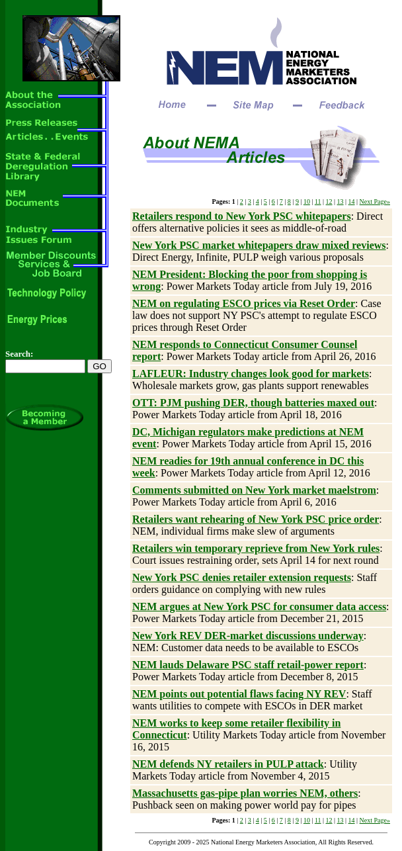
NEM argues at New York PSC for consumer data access (259, 606)
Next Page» (375, 201)
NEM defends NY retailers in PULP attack (228, 764)
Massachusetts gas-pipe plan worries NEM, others (245, 793)
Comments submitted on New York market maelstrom (254, 490)
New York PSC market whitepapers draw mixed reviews (259, 245)
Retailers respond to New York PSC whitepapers (241, 216)
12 (329, 201)
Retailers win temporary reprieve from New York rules (256, 548)
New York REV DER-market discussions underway (248, 635)
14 (351, 201)
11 (318, 201)
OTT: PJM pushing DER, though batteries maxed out (253, 402)
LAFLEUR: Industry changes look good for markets (250, 373)
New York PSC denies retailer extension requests (241, 577)
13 (340, 201)
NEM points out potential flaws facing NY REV (239, 693)
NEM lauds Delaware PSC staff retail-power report (248, 664)
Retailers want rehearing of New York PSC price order (255, 519)
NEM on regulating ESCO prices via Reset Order (243, 303)
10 (306, 201)
